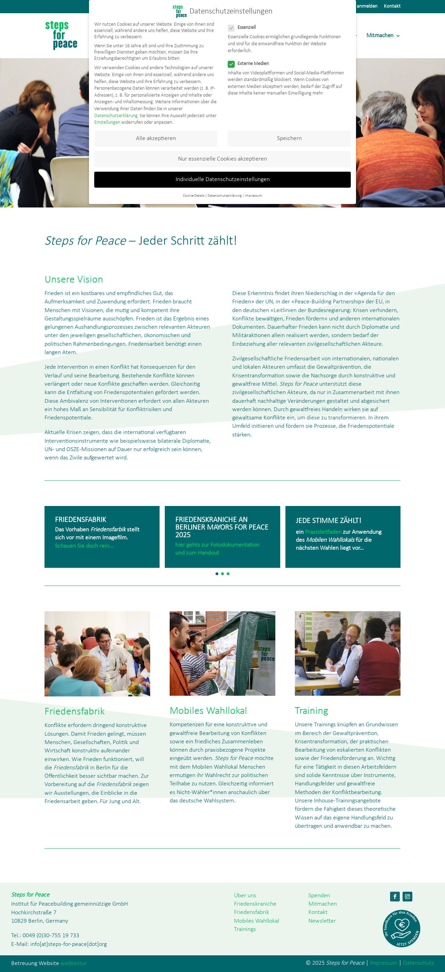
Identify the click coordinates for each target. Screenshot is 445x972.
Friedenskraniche (255, 904)
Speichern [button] (289, 138)
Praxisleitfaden (323, 532)
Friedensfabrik (251, 912)
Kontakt (392, 6)
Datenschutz (418, 963)
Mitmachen (380, 36)
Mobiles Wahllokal (256, 921)
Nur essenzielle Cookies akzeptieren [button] (222, 159)
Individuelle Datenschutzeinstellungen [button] (223, 179)
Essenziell (245, 28)
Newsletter (322, 921)
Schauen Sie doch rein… (84, 546)
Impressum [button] (253, 196)
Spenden (319, 895)
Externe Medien (251, 64)
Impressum (383, 963)
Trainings (245, 929)
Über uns (245, 895)
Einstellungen (107, 122)
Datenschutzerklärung (116, 116)
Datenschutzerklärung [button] (225, 196)
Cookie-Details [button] (193, 196)
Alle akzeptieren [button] (156, 138)
